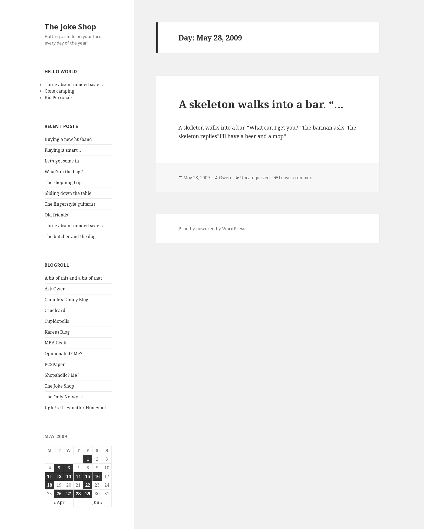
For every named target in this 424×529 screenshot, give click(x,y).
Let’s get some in (62, 161)
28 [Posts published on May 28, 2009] (78, 494)
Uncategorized (255, 178)
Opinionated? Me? (63, 354)
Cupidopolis (57, 321)
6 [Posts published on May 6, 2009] (68, 468)
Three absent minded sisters (74, 84)
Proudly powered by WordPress (211, 229)
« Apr (59, 502)
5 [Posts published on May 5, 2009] (59, 468)
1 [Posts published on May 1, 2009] (88, 459)
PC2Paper (55, 364)
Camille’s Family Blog (66, 300)
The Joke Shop (70, 27)
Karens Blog (57, 332)
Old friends (56, 215)
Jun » (97, 502)
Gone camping (59, 91)
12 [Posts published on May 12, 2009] (59, 476)
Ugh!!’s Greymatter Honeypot (75, 408)
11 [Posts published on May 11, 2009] (49, 476)
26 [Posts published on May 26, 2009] (59, 494)
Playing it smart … (63, 150)
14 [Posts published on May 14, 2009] (78, 476)
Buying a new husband (68, 139)
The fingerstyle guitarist (70, 204)
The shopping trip (63, 182)
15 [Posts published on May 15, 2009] (87, 476)
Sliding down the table (68, 193)
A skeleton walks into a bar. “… (261, 104)
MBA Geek (55, 343)
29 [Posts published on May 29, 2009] (87, 494)
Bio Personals (58, 97)
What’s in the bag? (64, 172)
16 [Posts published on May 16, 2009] (97, 476)
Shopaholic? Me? (62, 375)
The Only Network (64, 397)
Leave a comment (296, 178)
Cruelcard (55, 310)
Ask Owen (55, 289)
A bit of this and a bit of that (73, 278)
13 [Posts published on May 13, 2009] (68, 476)
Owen (225, 178)
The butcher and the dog (70, 236)
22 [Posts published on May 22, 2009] (87, 485)
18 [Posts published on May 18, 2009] (49, 485)
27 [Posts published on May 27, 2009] (68, 494)
